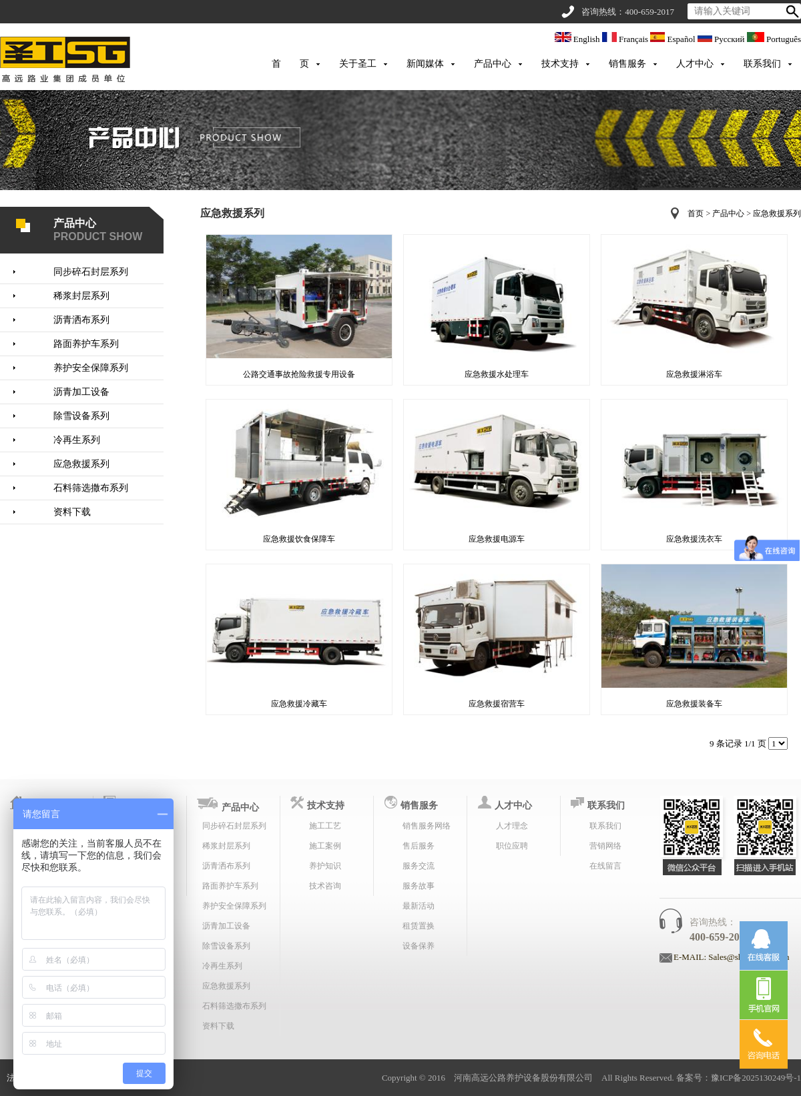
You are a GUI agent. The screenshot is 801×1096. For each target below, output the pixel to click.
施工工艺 (325, 826)
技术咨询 (325, 886)
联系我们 (762, 64)
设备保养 (419, 946)
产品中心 (492, 64)
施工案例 (325, 846)
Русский (722, 39)
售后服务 (419, 846)
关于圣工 (357, 64)
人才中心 (695, 64)
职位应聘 (512, 846)
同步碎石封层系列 (90, 272)
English (578, 39)
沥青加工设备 (81, 392)
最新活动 (419, 906)
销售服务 (627, 64)
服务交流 (419, 866)
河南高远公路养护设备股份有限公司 (523, 1078)
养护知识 (325, 866)
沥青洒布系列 (81, 320)
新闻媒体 (425, 64)
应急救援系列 (81, 464)
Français (626, 39)
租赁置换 (419, 926)
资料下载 (72, 512)
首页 (696, 213)
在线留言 (605, 866)
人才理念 (512, 826)
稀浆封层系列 (81, 296)
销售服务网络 (427, 826)
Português (774, 39)
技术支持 (560, 64)
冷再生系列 (76, 440)
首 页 (290, 64)
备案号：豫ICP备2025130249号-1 (738, 1078)
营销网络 (605, 846)
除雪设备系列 (81, 416)
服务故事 (419, 886)
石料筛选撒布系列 (90, 488)
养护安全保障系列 (90, 368)
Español (673, 39)
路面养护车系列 (86, 344)
